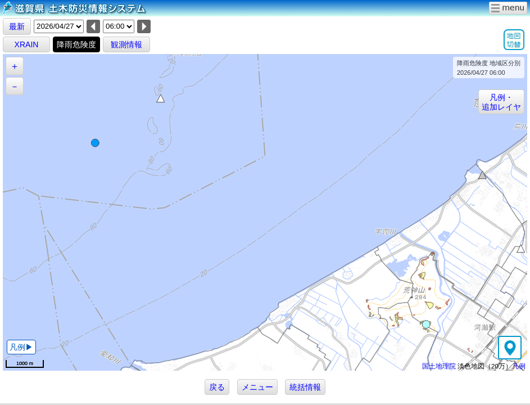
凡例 (519, 366)
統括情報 (305, 387)
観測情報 (126, 44)
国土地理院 (439, 366)
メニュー (257, 387)
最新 (17, 26)
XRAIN (27, 44)
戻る (217, 387)
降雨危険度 (76, 44)
